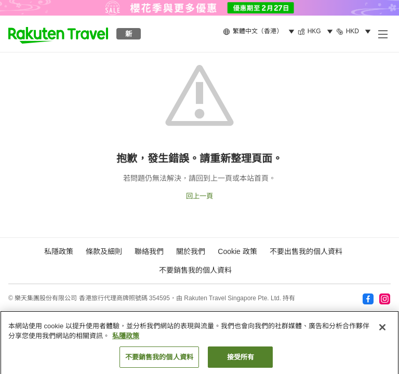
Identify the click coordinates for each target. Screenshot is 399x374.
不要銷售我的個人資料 (195, 270)
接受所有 (241, 360)
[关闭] (382, 330)
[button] (58, 34)
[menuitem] (260, 31)
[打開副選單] (382, 33)
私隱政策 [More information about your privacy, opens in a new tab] (125, 339)
